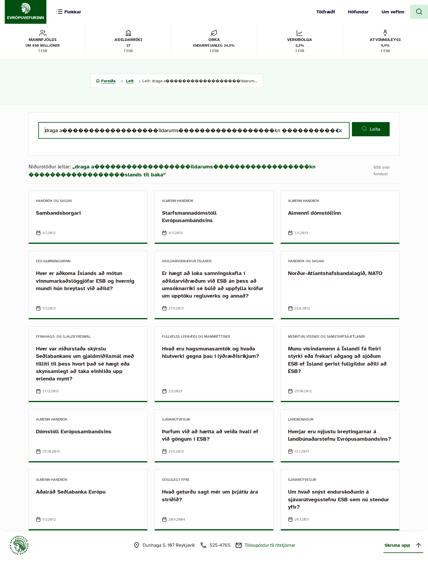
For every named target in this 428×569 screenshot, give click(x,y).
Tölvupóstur (270, 545)
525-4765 (220, 545)
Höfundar (358, 12)
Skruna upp (403, 545)
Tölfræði (325, 12)
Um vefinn (393, 12)
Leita (370, 129)
